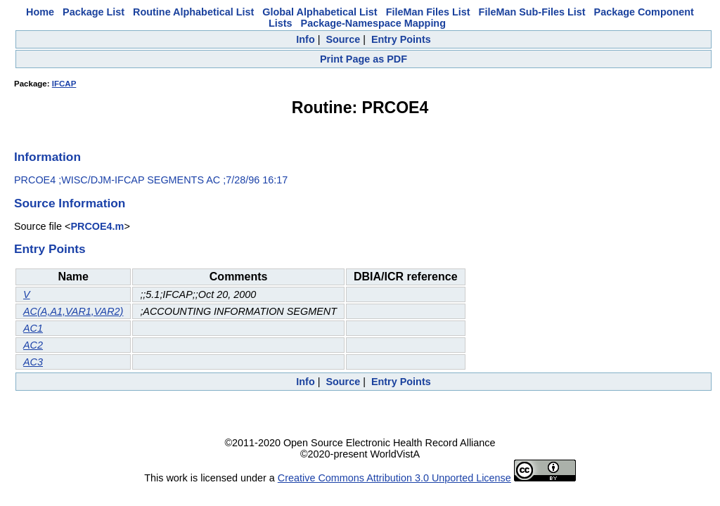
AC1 (33, 328)
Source (343, 39)
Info (305, 39)
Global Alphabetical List (319, 12)
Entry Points (401, 39)
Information (47, 157)
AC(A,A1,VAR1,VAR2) (73, 311)
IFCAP (64, 83)
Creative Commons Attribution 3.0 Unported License (394, 478)
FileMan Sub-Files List (532, 12)
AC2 (33, 345)
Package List (93, 12)
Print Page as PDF (363, 59)
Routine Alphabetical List (193, 12)
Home (40, 12)
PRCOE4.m (97, 226)
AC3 (33, 362)
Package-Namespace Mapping (373, 23)
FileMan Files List (428, 12)
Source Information (69, 203)
